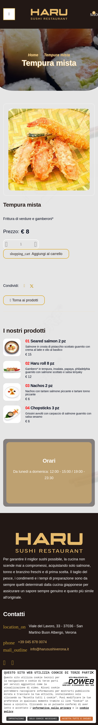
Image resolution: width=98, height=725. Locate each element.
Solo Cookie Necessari (43, 718)
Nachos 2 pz (39, 385)
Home (33, 55)
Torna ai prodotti (24, 300)
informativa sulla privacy (51, 707)
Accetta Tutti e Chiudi (76, 718)
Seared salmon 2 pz (45, 341)
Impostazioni (16, 718)
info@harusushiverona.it (49, 649)
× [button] (92, 672)
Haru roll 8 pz (39, 363)
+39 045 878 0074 (32, 642)
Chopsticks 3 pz (42, 408)
